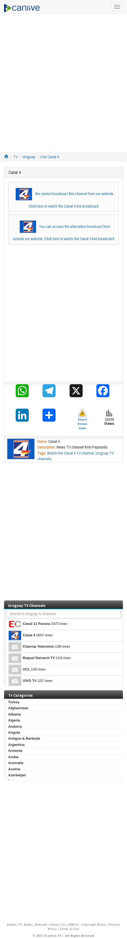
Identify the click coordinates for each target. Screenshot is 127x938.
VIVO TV (22, 681)
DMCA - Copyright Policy (87, 924)
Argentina (16, 745)
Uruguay (28, 157)
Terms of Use (69, 928)
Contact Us (58, 924)
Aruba (13, 757)
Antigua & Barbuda (24, 738)
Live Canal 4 (49, 157)
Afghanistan (18, 708)
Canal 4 (21, 635)
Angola (14, 732)
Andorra (15, 726)
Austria (14, 769)
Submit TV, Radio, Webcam (27, 924)
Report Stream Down (82, 419)
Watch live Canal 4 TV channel (70, 453)
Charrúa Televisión (31, 647)
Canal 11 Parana (29, 624)
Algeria (14, 720)
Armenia (15, 751)
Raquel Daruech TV (31, 658)
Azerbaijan (17, 775)
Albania (14, 714)
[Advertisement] (63, 82)
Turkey (13, 702)
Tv (15, 157)
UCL (19, 670)
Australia (15, 763)
